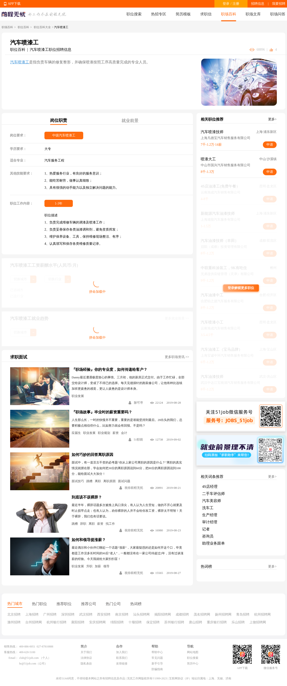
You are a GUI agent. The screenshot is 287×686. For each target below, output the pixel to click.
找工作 (110, 523)
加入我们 (121, 652)
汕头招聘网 (141, 614)
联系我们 (121, 658)
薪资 (116, 433)
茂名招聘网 (202, 614)
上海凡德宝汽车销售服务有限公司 (225, 138)
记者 (206, 529)
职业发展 (78, 396)
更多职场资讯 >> (177, 357)
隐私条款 (86, 663)
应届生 (76, 433)
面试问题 (124, 481)
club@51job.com (29, 658)
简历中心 (192, 663)
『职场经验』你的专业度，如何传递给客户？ (109, 369)
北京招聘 (14, 614)
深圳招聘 (67, 614)
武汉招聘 (85, 614)
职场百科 (228, 14)
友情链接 (121, 663)
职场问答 (277, 14)
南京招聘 (121, 614)
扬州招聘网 (223, 614)
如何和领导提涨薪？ (89, 540)
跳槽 (89, 481)
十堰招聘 (135, 622)
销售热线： (11, 646)
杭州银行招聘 (56, 622)
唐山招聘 (195, 622)
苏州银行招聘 (174, 622)
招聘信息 (257, 3)
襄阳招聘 (77, 622)
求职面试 (18, 357)
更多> (272, 119)
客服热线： (11, 652)
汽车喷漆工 (19, 62)
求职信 (206, 14)
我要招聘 (278, 3)
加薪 (98, 566)
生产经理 (209, 515)
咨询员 (207, 536)
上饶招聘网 (257, 622)
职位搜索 (134, 14)
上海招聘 (32, 614)
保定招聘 (153, 622)
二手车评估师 (213, 494)
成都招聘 (182, 614)
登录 (226, 3)
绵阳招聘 (117, 622)
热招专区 (158, 14)
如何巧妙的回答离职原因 (92, 455)
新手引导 (157, 663)
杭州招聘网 (262, 614)
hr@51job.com (27, 663)
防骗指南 (157, 669)
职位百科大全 (42, 27)
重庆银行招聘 (217, 622)
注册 (236, 3)
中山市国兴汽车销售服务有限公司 (225, 165)
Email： (13, 658)
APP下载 (14, 3)
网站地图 (192, 652)
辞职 (83, 523)
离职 (98, 481)
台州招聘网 (33, 622)
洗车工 (207, 508)
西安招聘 (103, 614)
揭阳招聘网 (162, 614)
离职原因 (109, 481)
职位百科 (23, 27)
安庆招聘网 (97, 622)
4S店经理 (209, 487)
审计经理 (209, 522)
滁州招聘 (14, 622)
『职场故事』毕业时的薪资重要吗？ (102, 412)
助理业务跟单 (213, 543)
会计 (124, 433)
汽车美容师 (211, 501)
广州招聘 (50, 614)
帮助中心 (157, 652)
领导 (106, 566)
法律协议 (86, 658)
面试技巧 (78, 481)
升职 (89, 566)
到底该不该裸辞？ (87, 497)
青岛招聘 (242, 614)
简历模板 (183, 14)
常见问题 (157, 658)
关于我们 (86, 652)
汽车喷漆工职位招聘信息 (50, 50)
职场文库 (253, 14)
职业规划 (104, 433)
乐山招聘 (238, 622)
